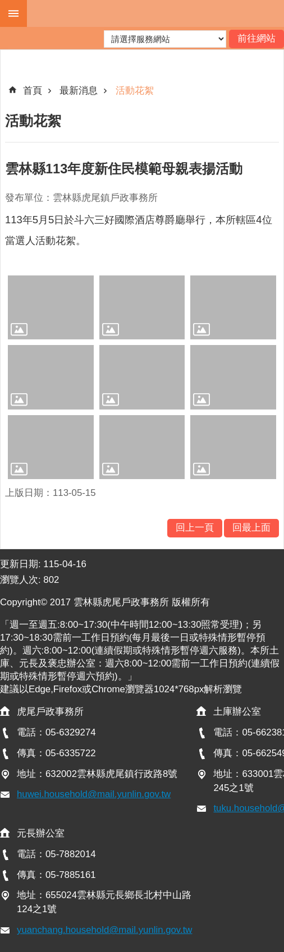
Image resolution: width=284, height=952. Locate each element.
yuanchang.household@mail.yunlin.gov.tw (104, 930)
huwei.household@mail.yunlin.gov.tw (94, 794)
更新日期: (21, 564)
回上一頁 (195, 527)
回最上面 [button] (251, 527)
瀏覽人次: (21, 579)
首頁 (32, 90)
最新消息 (78, 90)
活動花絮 (135, 90)
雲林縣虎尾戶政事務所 (155, 13)
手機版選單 (13, 13)
